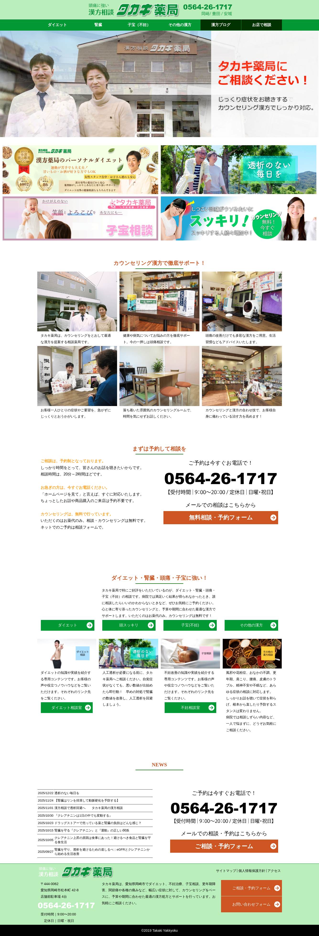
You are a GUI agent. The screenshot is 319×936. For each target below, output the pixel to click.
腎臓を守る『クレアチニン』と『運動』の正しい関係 (91, 830)
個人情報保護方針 (251, 870)
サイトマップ (226, 870)
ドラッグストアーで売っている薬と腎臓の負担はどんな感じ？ (97, 823)
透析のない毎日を (66, 793)
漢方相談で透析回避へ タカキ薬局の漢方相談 (88, 808)
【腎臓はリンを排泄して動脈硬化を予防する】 (87, 800)
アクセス (274, 870)
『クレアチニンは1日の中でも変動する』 (83, 815)
